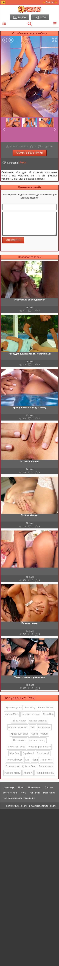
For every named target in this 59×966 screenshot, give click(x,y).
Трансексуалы (14, 707)
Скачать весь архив (29, 152)
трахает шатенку (38, 720)
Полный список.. (45, 772)
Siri (27, 759)
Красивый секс (19, 733)
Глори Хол (46, 759)
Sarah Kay (30, 707)
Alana (35, 759)
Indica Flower (19, 720)
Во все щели (46, 766)
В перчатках (12, 766)
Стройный (28, 753)
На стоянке (19, 740)
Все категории (10, 792)
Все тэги (49, 787)
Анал (22, 162)
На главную (9, 787)
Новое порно (34, 787)
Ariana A (28, 772)
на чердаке (44, 727)
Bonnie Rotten (45, 707)
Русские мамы (12, 772)
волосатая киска (17, 727)
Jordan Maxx (12, 714)
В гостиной (43, 753)
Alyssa (34, 733)
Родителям (49, 792)
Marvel (44, 733)
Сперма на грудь (31, 714)
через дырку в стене (39, 746)
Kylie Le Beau (29, 766)
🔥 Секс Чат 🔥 (50, 2)
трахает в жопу (37, 740)
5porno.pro (22, 806)
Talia (32, 727)
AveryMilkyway (14, 759)
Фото (23, 792)
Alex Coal (14, 753)
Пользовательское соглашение (19, 798)
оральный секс (16, 746)
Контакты (35, 792)
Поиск (21, 787)
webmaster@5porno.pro (45, 806)
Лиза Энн (48, 714)
